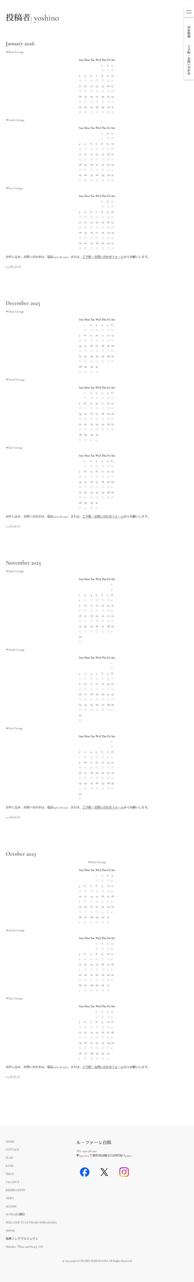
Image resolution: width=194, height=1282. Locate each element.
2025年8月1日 (13, 817)
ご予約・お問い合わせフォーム (103, 257)
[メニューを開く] (189, 12)
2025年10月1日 (13, 267)
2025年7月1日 (13, 1077)
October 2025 (21, 854)
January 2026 (20, 43)
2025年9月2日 (13, 526)
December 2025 (23, 303)
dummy (189, 30)
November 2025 (23, 563)
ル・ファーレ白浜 (93, 1143)
